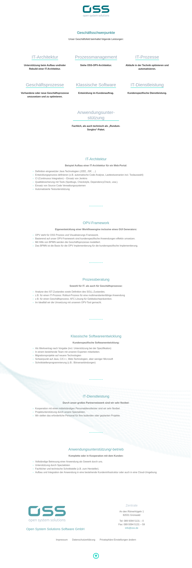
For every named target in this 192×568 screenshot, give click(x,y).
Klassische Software (96, 84)
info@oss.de (131, 528)
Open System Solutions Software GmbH (55, 529)
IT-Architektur (45, 56)
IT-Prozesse (147, 56)
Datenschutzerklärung (83, 539)
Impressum (62, 539)
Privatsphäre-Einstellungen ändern (118, 539)
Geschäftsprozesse (45, 84)
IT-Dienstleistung (147, 84)
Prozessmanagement (96, 56)
